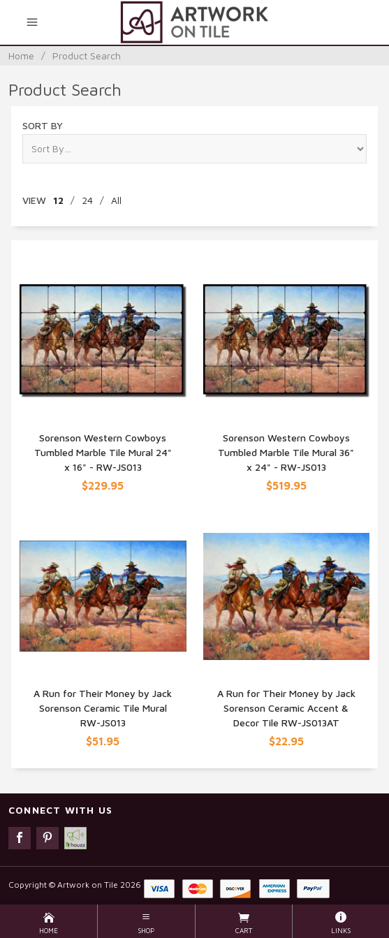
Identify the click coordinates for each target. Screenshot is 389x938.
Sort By (42, 125)
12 (58, 200)
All (116, 200)
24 (87, 200)
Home (21, 55)
